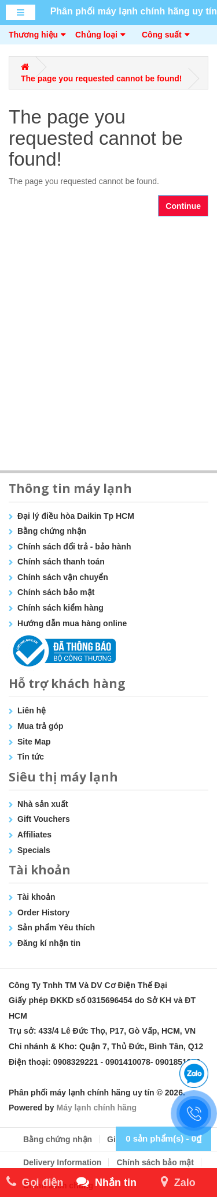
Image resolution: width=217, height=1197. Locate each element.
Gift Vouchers (43, 819)
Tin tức (30, 756)
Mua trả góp (40, 726)
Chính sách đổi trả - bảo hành (74, 546)
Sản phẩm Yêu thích (56, 927)
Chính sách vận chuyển (62, 577)
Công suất (162, 34)
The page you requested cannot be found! (101, 78)
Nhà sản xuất (42, 804)
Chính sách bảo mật (55, 592)
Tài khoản (36, 897)
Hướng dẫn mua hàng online (72, 623)
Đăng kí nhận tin (48, 943)
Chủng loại (96, 34)
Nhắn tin (106, 1182)
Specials (33, 850)
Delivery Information (62, 1162)
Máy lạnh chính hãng (96, 1107)
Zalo (178, 1182)
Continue (183, 206)
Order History (43, 912)
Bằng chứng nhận (51, 531)
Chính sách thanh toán (61, 561)
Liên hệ (31, 710)
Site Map (34, 741)
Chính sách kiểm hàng (60, 607)
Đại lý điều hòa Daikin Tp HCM (75, 516)
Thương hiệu (33, 34)
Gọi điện (35, 1182)
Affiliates (34, 834)
